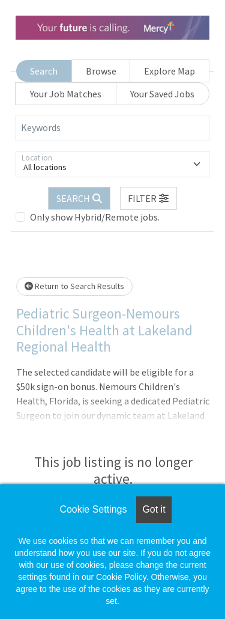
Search (44, 71)
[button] (149, 198)
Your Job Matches (65, 94)
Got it (153, 509)
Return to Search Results (74, 286)
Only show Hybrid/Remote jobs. (95, 217)
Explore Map (169, 71)
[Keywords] (112, 128)
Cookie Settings (93, 509)
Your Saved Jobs (162, 94)
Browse (101, 71)
